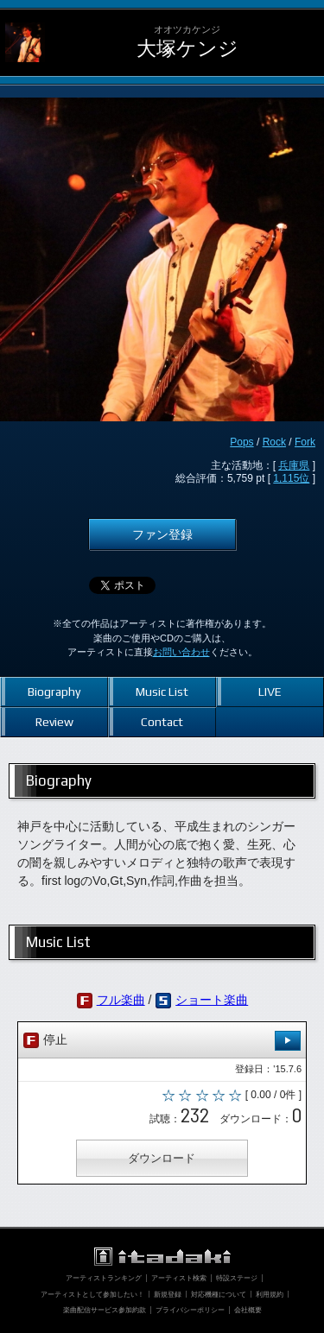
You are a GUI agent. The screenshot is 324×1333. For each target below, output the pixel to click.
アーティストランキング (104, 1277)
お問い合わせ (181, 652)
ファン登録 (162, 534)
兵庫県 (293, 465)
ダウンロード (161, 1158)
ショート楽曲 (211, 1000)
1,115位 (291, 478)
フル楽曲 (121, 1000)
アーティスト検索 (178, 1277)
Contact (162, 722)
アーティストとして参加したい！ (92, 1294)
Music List (162, 691)
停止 (162, 1041)
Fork (305, 442)
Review (54, 722)
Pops (241, 442)
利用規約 (269, 1294)
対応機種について (218, 1294)
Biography (54, 691)
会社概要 (248, 1309)
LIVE (270, 691)
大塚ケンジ (187, 49)
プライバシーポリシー (190, 1309)
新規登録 (167, 1294)
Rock (274, 442)
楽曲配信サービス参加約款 (104, 1309)
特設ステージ (236, 1277)
